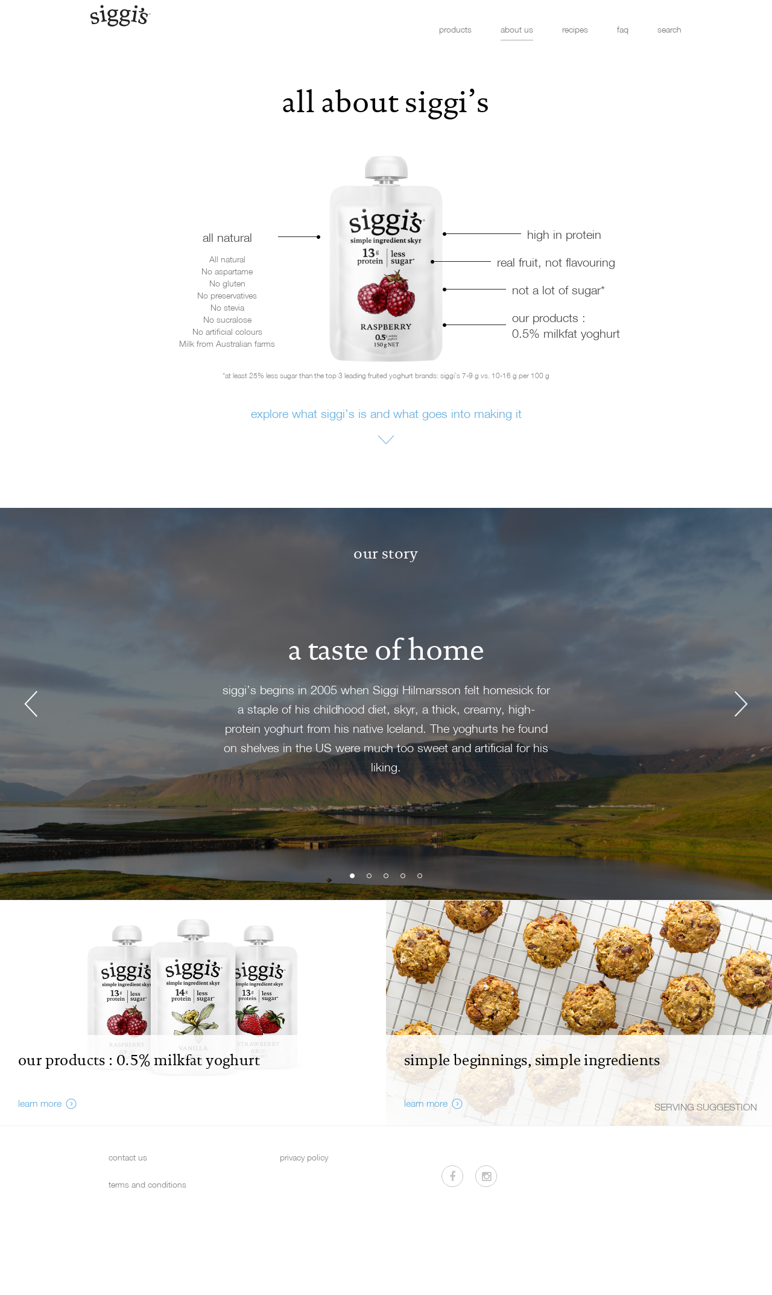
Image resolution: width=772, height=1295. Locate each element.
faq (622, 29)
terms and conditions (147, 1184)
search (669, 29)
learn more (40, 1103)
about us (517, 29)
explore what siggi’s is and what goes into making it (386, 413)
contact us (128, 1157)
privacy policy (304, 1157)
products (455, 29)
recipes (575, 29)
